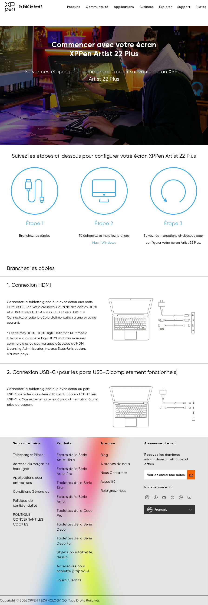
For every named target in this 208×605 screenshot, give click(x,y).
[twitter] (172, 497)
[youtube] (189, 497)
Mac (95, 242)
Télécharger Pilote (28, 455)
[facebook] (155, 497)
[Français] (169, 509)
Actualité (108, 481)
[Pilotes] (201, 7)
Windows (109, 242)
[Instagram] (147, 497)
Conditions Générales (31, 491)
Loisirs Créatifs (69, 580)
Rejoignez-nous (113, 491)
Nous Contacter (114, 473)
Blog (104, 455)
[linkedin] (181, 497)
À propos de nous (115, 464)
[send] (191, 474)
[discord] (164, 497)
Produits (73, 7)
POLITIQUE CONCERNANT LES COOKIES (28, 519)
